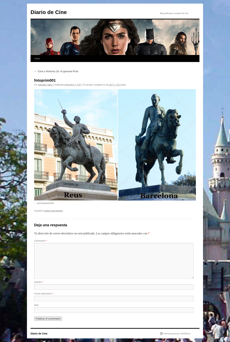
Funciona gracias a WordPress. (177, 333)
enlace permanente (53, 211)
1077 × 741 (114, 85)
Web (36, 305)
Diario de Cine (49, 12)
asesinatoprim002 (45, 203)
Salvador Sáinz (45, 85)
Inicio (37, 58)
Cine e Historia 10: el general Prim (56, 71)
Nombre (38, 282)
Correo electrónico (43, 293)
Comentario (40, 241)
